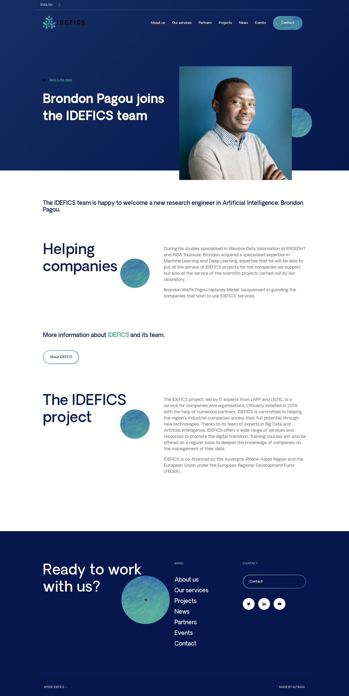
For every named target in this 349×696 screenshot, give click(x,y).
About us (158, 23)
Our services (182, 23)
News (243, 23)
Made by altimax (292, 687)
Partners (205, 23)
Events (260, 23)
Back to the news (57, 80)
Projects (225, 23)
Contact (287, 23)
